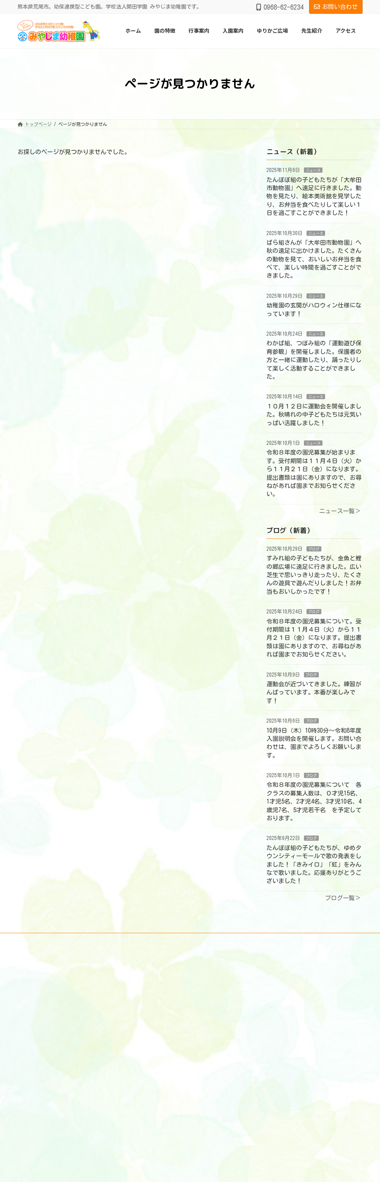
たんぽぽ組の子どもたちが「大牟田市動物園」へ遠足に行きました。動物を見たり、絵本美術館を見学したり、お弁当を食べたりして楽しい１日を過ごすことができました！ (313, 196)
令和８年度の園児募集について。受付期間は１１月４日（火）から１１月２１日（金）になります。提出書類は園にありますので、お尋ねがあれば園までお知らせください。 (313, 638)
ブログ (314, 549)
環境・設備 (156, 1056)
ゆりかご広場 (154, 1100)
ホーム (147, 968)
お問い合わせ (336, 7)
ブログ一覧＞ (343, 898)
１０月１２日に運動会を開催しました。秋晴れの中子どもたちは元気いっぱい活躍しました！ (313, 414)
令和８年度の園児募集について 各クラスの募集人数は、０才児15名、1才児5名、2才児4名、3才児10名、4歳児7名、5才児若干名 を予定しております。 (313, 801)
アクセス (149, 1123)
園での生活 (156, 1067)
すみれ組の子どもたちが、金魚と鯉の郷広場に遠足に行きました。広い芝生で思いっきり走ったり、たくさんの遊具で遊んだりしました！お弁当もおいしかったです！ (313, 575)
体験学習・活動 (160, 1034)
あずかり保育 (158, 1001)
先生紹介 (149, 1112)
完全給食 (154, 1023)
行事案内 (149, 1079)
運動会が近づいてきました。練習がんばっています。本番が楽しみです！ (313, 692)
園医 (149, 1012)
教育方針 (154, 1045)
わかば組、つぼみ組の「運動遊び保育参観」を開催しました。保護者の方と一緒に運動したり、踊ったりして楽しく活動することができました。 (313, 360)
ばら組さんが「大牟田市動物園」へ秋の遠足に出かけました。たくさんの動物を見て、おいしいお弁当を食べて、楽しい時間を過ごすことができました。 (313, 259)
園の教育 (154, 990)
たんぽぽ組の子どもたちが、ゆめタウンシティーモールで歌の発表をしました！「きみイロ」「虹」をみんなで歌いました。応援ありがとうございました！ (313, 864)
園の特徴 (149, 979)
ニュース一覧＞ (340, 511)
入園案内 (149, 1089)
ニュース (313, 170)
